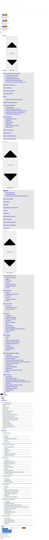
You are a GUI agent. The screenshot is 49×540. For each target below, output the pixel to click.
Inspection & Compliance (10, 508)
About (5, 435)
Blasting (6, 486)
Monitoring (7, 465)
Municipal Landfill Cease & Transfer (12, 505)
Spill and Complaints (8, 424)
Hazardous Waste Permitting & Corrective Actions (16, 506)
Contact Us (6, 228)
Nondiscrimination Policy (10, 102)
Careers (4, 406)
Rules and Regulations (9, 136)
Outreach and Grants (9, 105)
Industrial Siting (7, 304)
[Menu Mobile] (2, 394)
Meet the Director (8, 93)
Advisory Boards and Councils (11, 73)
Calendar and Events (9, 85)
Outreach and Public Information (10, 418)
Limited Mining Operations (10, 493)
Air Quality (6, 313)
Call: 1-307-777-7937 (6, 1)
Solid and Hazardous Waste (11, 353)
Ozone (6, 468)
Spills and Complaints (9, 139)
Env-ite (5, 210)
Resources (3, 400)
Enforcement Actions (9, 216)
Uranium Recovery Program (10, 497)
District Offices (7, 88)
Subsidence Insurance (9, 455)
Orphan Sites (7, 513)
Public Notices (7, 117)
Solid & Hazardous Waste (9, 499)
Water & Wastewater (9, 520)
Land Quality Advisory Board (11, 491)
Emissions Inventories (9, 461)
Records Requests (7, 423)
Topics (4, 428)
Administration (7, 290)
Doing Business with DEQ (10, 207)
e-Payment (6, 213)
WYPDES (6, 523)
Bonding (6, 437)
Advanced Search (8, 199)
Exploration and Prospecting (11, 490)
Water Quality (7, 374)
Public (2, 398)
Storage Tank (7, 510)
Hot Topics (6, 202)
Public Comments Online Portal (10, 419)
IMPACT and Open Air (9, 463)
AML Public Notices (8, 446)
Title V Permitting (8, 473)
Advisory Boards (6, 404)
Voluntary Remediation (9, 511)
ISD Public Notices (8, 482)
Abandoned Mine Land (9, 275)
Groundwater (7, 518)
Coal (5, 488)
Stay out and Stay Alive (10, 453)
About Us (5, 190)
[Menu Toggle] (1, 32)
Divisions (5, 205)
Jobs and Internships (9, 91)
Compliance (7, 460)
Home (2, 397)
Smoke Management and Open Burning (13, 472)
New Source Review (8, 467)
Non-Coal (6, 495)
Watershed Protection (9, 521)
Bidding (6, 448)
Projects (6, 452)
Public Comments (8, 130)
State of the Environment (9, 426)
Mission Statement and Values (10, 414)
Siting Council (7, 480)
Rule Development (8, 470)
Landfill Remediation (9, 503)
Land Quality (6, 335)
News (4, 96)
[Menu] (7, 400)
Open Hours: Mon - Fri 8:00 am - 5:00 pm (10, 3)
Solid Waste (7, 501)
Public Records (7, 133)
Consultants (7, 450)
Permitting (6, 478)
